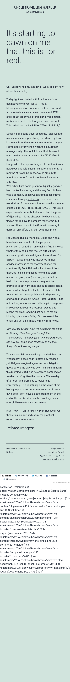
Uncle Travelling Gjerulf (35, 7)
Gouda (36, 194)
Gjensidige (15, 216)
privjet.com (12, 246)
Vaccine (55, 459)
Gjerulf (12, 452)
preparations (51, 452)
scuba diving (51, 455)
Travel (61, 452)
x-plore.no (33, 199)
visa (62, 459)
